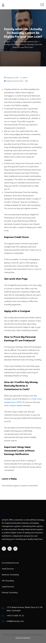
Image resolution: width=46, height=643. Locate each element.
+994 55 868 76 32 (15, 615)
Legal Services (8, 586)
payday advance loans (14, 81)
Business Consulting (10, 574)
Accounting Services (10, 563)
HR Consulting (8, 580)
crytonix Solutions (23, 638)
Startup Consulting (10, 592)
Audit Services (8, 568)
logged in (17, 485)
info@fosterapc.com (15, 621)
